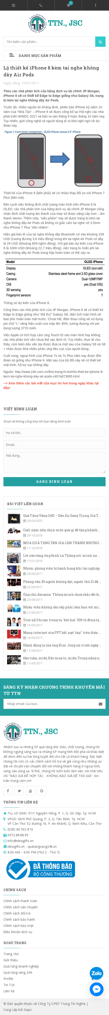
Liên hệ (8, 991)
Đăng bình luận (54, 481)
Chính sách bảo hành (19, 919)
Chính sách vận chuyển (20, 907)
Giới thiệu (10, 960)
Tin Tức (9, 985)
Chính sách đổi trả (17, 913)
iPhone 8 (41, 112)
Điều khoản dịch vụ (17, 932)
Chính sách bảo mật (18, 925)
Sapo (27, 1009)
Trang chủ (11, 954)
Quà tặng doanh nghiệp (21, 966)
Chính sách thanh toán (20, 901)
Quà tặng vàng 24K (17, 972)
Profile (8, 978)
